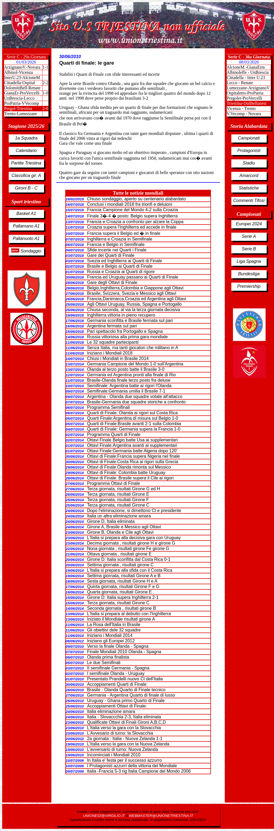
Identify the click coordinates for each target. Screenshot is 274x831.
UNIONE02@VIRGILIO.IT (104, 816)
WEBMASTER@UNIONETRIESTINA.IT (161, 816)
